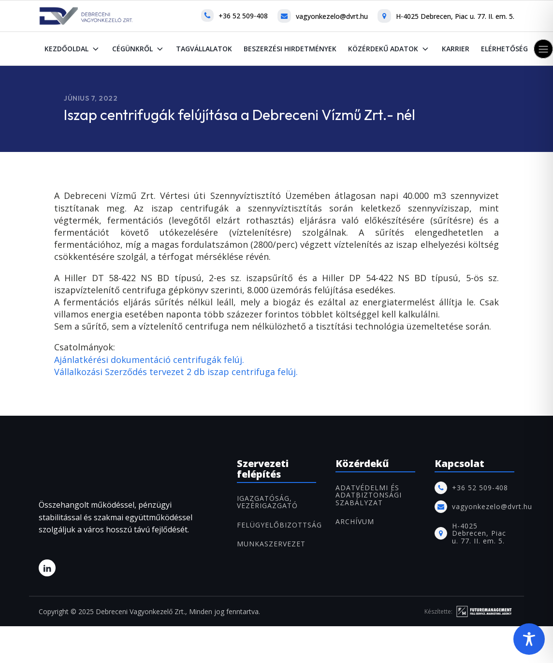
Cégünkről (138, 49)
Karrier (455, 48)
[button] (543, 49)
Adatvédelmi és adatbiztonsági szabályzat (368, 495)
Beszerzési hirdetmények (290, 48)
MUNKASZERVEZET (271, 543)
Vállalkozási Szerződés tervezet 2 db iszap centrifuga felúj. (176, 371)
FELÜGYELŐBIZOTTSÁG (279, 524)
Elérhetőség (504, 48)
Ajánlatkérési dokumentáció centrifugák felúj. (149, 359)
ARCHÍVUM (354, 521)
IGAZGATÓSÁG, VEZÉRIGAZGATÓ (267, 502)
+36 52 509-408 (243, 15)
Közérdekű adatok (389, 49)
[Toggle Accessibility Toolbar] (529, 639)
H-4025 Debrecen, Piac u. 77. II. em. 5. (455, 16)
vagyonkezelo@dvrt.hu (332, 16)
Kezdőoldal (72, 49)
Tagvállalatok (204, 48)
